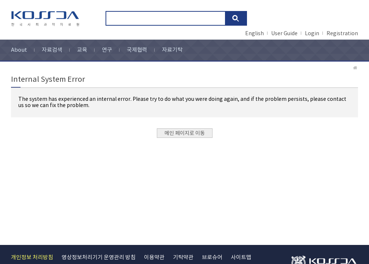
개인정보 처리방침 (32, 257)
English (254, 34)
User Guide (284, 34)
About (19, 50)
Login (312, 34)
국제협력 (137, 50)
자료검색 (52, 50)
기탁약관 (183, 257)
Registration (342, 34)
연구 (107, 50)
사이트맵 (241, 257)
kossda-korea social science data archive (46, 18)
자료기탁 (172, 50)
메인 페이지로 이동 (185, 133)
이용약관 (154, 257)
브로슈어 (212, 257)
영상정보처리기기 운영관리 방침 (99, 257)
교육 (82, 50)
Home (355, 67)
